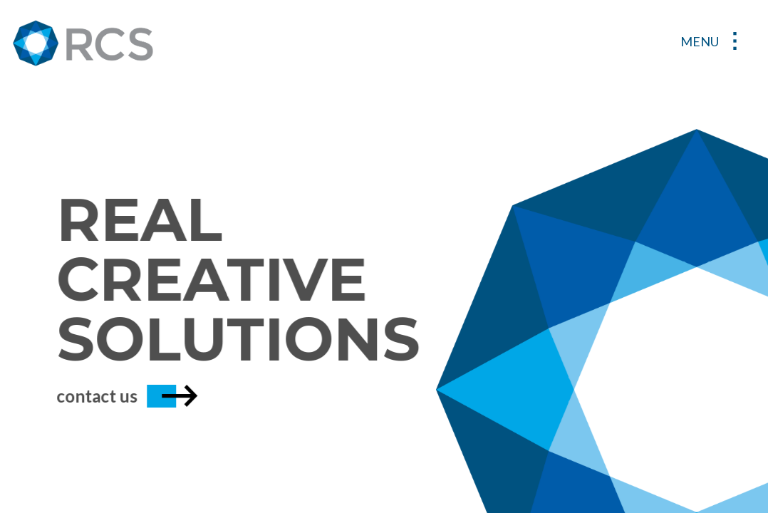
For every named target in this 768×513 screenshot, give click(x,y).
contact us (117, 396)
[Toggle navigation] (714, 42)
